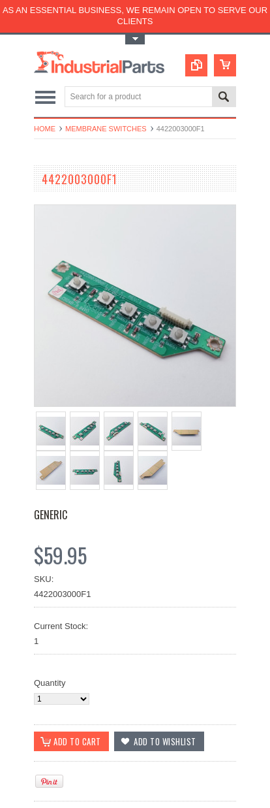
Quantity (49, 683)
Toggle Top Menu (135, 39)
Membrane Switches (106, 129)
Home (44, 129)
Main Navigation (45, 97)
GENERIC (50, 515)
